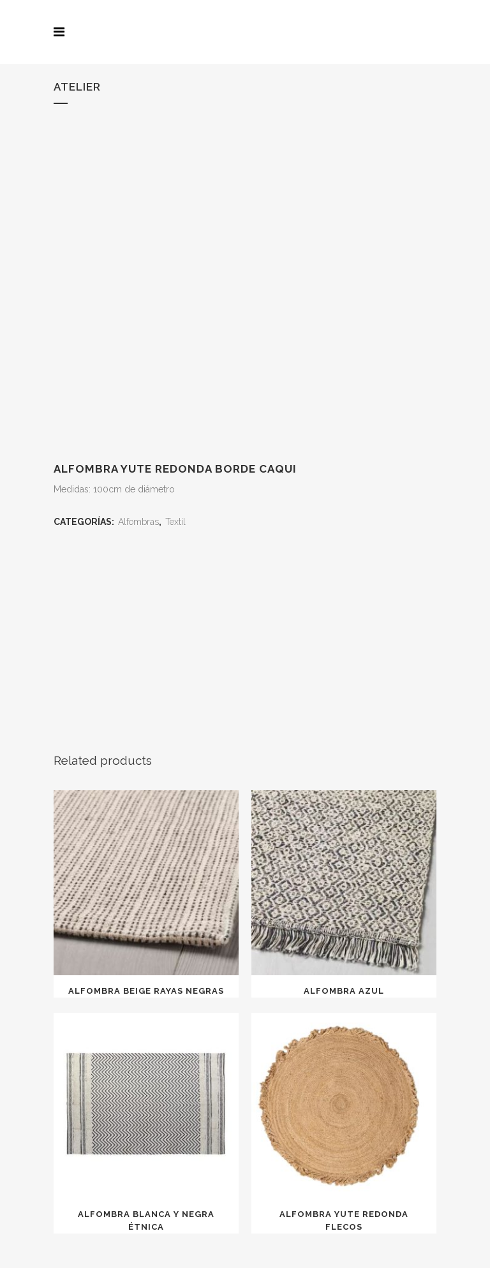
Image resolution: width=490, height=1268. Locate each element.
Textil (175, 522)
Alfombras (138, 522)
